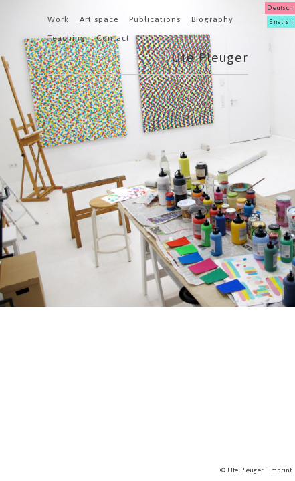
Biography (212, 19)
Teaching (66, 38)
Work (58, 19)
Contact (113, 38)
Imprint (280, 470)
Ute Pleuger (209, 57)
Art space (99, 19)
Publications (155, 19)
